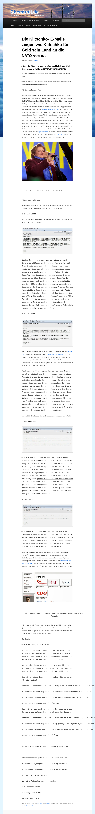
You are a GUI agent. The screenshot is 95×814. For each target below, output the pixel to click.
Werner (39, 804)
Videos (20, 25)
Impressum (37, 25)
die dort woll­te (60, 134)
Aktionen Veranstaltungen (30, 20)
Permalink (29, 806)
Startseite (14, 20)
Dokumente (55, 20)
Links (28, 25)
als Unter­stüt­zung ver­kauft (56, 354)
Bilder (13, 25)
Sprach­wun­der (43, 132)
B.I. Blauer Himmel (50, 25)
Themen (45, 20)
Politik (48, 804)
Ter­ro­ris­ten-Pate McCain (50, 109)
